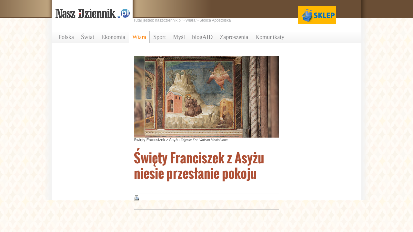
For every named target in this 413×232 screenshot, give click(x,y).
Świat (87, 37)
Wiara (139, 37)
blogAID (202, 37)
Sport (159, 37)
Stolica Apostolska (215, 20)
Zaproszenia (234, 37)
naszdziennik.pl (168, 20)
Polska (66, 37)
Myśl (179, 37)
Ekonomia (113, 37)
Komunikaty (269, 37)
